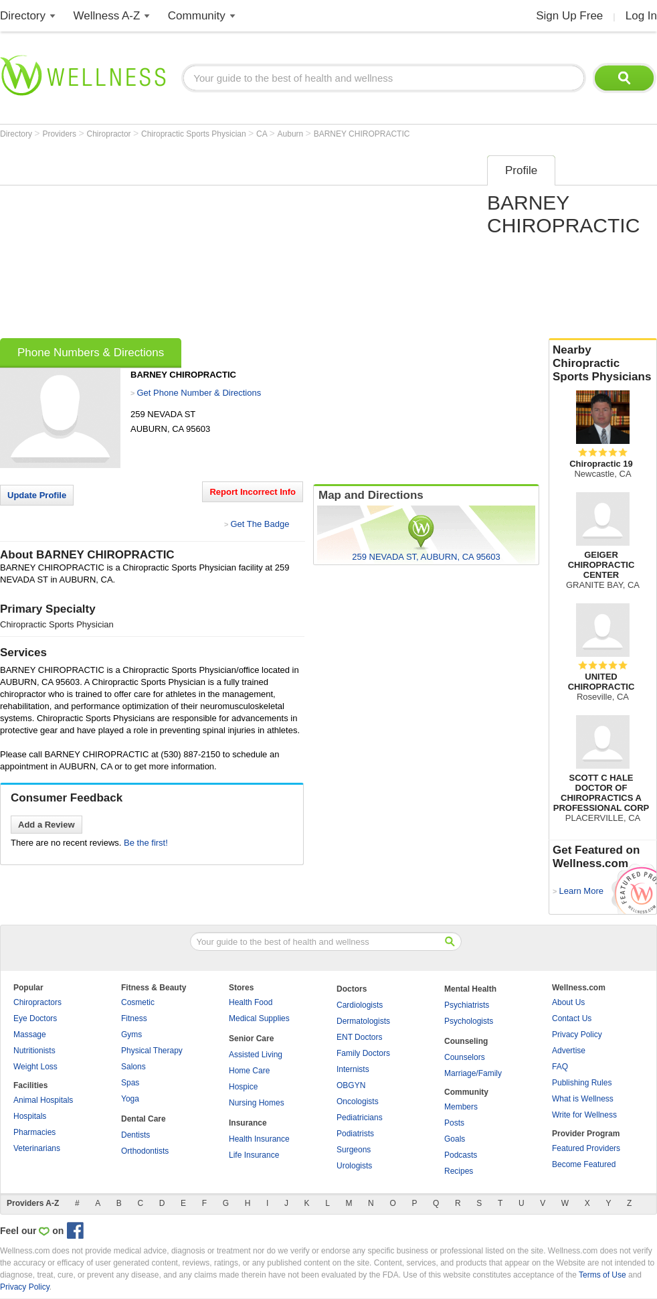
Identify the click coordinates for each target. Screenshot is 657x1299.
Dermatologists (363, 1021)
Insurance (248, 1123)
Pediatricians (360, 1117)
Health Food (250, 1002)
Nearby (603, 363)
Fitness (134, 1018)
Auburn (292, 134)
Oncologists (358, 1101)
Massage (29, 1034)
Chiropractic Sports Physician (194, 134)
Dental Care (143, 1119)
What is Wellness (583, 1098)
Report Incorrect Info (252, 492)
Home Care (249, 1070)
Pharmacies (34, 1132)
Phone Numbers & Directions (90, 352)
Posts (454, 1123)
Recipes (458, 1171)
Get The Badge (259, 524)
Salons (133, 1066)
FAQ (560, 1066)
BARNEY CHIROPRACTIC (362, 134)
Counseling (466, 1041)
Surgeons (354, 1149)
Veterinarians (36, 1148)
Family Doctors (363, 1053)
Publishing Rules (582, 1082)
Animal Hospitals (43, 1100)
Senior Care (251, 1038)
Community (196, 15)
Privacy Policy (577, 1034)
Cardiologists (360, 1005)
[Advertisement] (232, 242)
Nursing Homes (256, 1102)
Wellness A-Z (107, 15)
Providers (60, 134)
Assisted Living (255, 1054)
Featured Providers (586, 1148)
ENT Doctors (359, 1037)
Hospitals (29, 1116)
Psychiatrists (466, 1005)
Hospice (243, 1086)
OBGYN (351, 1085)
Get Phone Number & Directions (198, 393)
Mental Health (470, 989)
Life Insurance (254, 1155)
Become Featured (584, 1164)
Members (461, 1107)
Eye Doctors (35, 1018)
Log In (641, 15)
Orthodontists (145, 1151)
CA (262, 134)
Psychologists (468, 1021)
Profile (521, 170)
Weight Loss (35, 1066)
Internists (353, 1069)
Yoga (130, 1098)
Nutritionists (34, 1050)
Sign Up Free (569, 15)
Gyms (131, 1034)
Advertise (568, 1050)
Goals (454, 1139)
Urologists (354, 1165)
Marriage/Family (473, 1073)
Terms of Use (602, 1275)
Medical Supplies (259, 1018)
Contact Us (571, 1018)
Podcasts (460, 1155)
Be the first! (146, 843)
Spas (130, 1082)
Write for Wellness (584, 1115)
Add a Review (46, 825)
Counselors (464, 1057)
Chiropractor (110, 134)
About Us (568, 1002)
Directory (22, 15)
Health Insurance (259, 1139)
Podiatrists (355, 1133)
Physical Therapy (152, 1050)
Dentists (135, 1135)
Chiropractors (37, 1002)
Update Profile (36, 495)
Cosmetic (138, 1002)
